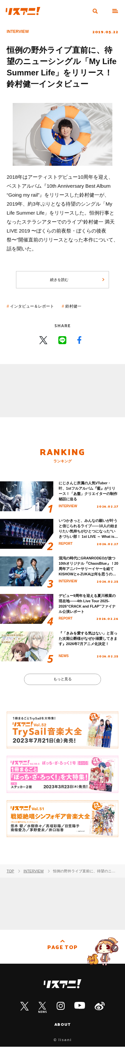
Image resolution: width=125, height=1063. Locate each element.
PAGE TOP (62, 966)
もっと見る (62, 693)
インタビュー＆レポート (38, 313)
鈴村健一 (88, 313)
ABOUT (63, 1040)
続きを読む (58, 284)
